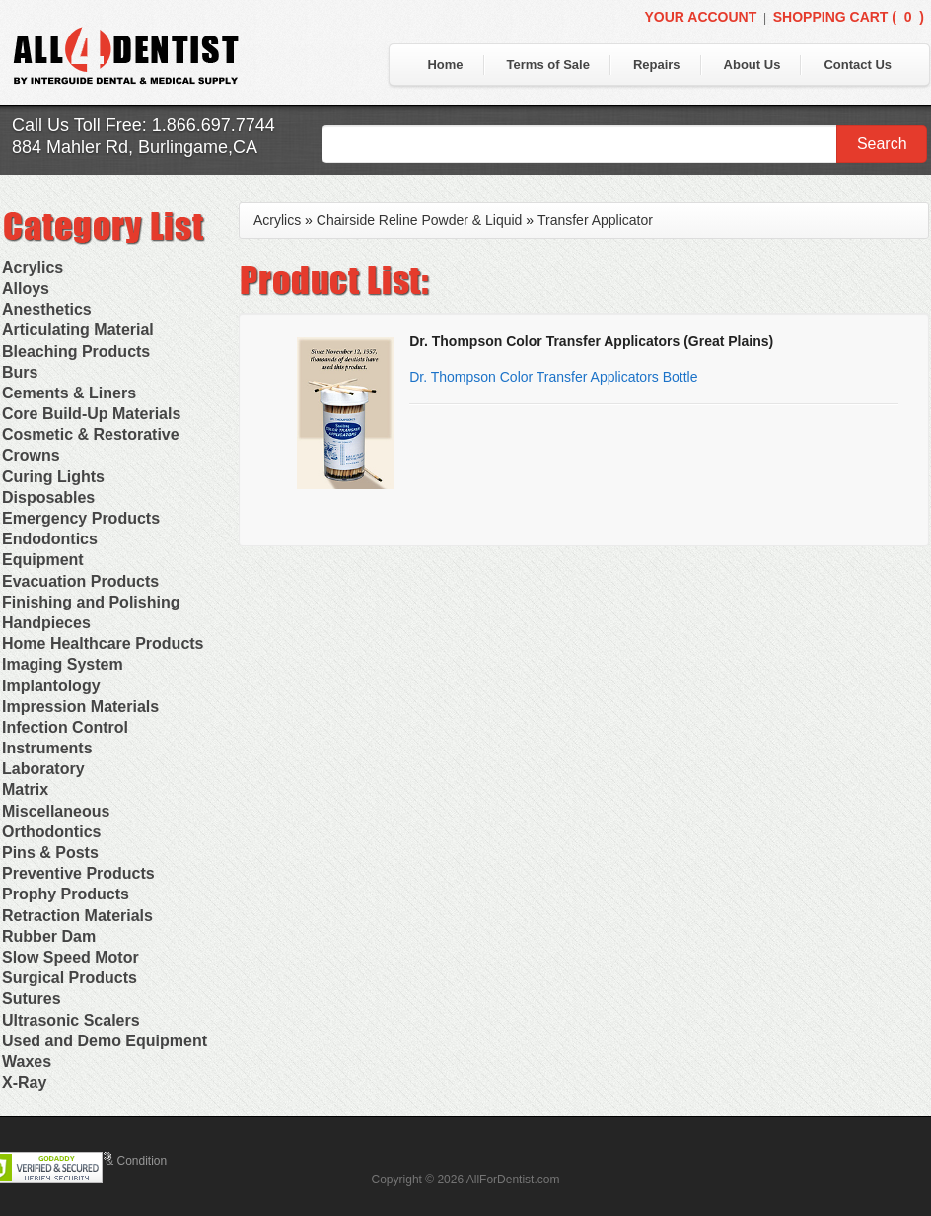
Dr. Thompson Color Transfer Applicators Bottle (553, 377)
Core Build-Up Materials (91, 413)
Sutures (31, 998)
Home (445, 64)
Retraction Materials (77, 915)
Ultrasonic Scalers (71, 1020)
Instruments (47, 748)
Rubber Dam (49, 936)
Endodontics (50, 539)
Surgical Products (69, 977)
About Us (752, 64)
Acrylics (32, 267)
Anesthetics (47, 309)
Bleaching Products (76, 351)
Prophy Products (65, 894)
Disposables (48, 497)
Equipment (43, 559)
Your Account (700, 17)
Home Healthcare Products (103, 643)
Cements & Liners (69, 393)
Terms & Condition (118, 1161)
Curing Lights (53, 476)
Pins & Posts (50, 852)
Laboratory (43, 768)
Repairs (656, 64)
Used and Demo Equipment (104, 1041)
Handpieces (46, 622)
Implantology (51, 686)
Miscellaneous (55, 811)
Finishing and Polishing (90, 602)
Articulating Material (78, 330)
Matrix (25, 789)
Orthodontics (51, 831)
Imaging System (62, 664)
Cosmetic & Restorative (90, 434)
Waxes (26, 1061)
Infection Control (65, 727)
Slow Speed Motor (70, 957)
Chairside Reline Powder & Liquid (420, 220)
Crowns (31, 455)
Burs (19, 372)
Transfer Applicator (595, 220)
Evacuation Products (80, 581)
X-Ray (24, 1082)
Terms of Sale (548, 64)
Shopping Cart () (848, 17)
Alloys (25, 288)
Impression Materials (80, 706)
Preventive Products (78, 873)
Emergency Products (81, 518)
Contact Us (858, 64)
